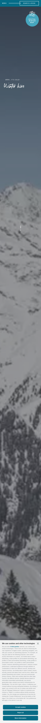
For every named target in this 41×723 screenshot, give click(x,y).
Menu (4, 3)
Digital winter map (32, 18)
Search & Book (29, 3)
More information (20, 718)
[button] (38, 643)
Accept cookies (20, 707)
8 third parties (14, 646)
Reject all (20, 712)
